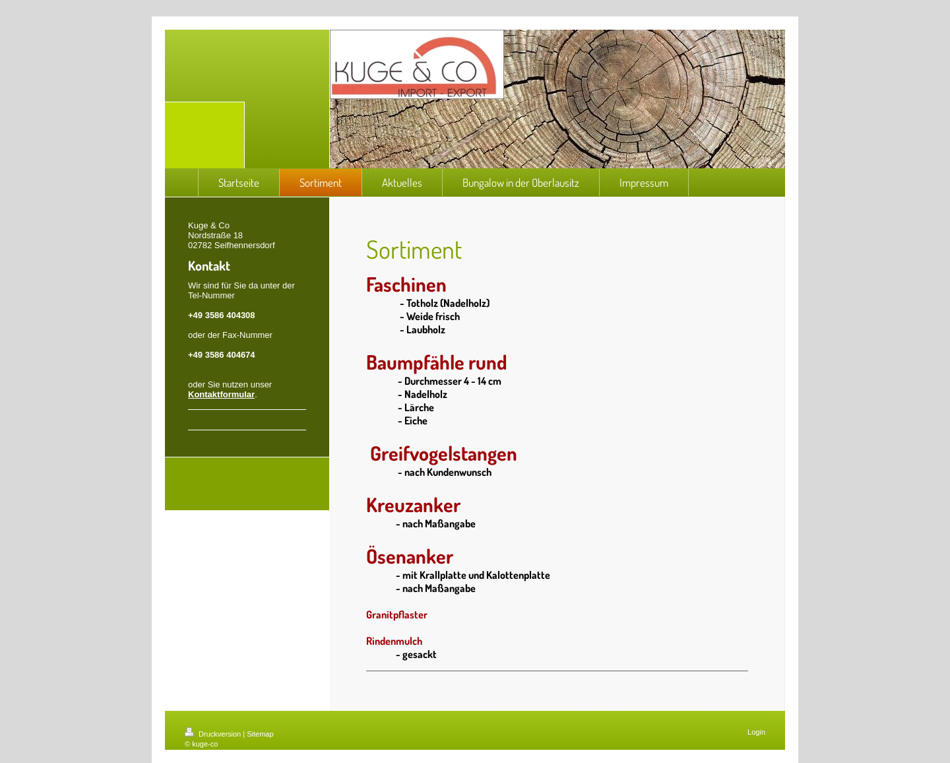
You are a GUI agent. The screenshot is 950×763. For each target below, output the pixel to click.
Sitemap (260, 734)
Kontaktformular (221, 394)
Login (756, 732)
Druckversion (214, 734)
